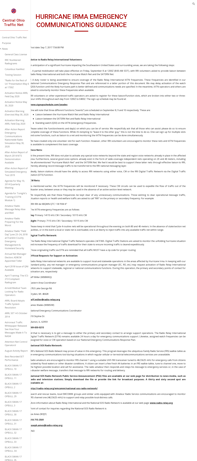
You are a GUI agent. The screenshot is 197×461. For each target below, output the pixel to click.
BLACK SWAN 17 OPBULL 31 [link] (16, 422)
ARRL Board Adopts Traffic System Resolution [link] (18, 304)
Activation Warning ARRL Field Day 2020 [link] (18, 122)
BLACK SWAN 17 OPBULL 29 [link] (16, 394)
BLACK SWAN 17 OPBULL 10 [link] (16, 367)
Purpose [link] (9, 43)
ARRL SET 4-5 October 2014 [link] (19, 315)
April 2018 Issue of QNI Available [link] (20, 268)
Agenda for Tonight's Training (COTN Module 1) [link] (19, 197)
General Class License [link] (19, 54)
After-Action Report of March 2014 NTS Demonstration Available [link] (19, 157)
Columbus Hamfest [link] (18, 69)
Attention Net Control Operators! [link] (19, 343)
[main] (91, 22)
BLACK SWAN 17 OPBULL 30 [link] (16, 413)
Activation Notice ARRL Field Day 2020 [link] (19, 94)
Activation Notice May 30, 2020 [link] (19, 103)
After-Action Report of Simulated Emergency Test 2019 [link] (19, 172)
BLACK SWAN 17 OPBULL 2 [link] (16, 385)
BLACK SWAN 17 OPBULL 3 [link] (16, 403)
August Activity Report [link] (19, 350)
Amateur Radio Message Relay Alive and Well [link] (18, 209)
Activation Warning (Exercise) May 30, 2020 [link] (20, 113)
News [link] (8, 48)
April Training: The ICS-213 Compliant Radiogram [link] (20, 279)
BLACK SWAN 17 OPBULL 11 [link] (16, 376)
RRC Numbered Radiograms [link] (16, 62)
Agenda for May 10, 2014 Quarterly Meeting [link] (18, 184)
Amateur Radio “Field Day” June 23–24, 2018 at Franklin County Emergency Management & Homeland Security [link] (19, 240)
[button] (193, 4)
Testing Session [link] (16, 74)
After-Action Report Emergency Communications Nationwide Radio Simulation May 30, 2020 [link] (18, 138)
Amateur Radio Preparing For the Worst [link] (17, 222)
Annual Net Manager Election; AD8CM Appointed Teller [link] (19, 257)
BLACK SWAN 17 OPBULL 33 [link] (16, 440)
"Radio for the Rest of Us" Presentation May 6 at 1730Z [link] (20, 84)
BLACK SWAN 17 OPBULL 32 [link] (16, 431)
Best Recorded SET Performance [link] (17, 358)
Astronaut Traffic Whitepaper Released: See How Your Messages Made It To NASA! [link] (19, 329)
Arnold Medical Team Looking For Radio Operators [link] (19, 292)
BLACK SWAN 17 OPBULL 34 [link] (16, 449)
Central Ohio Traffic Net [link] (17, 37)
